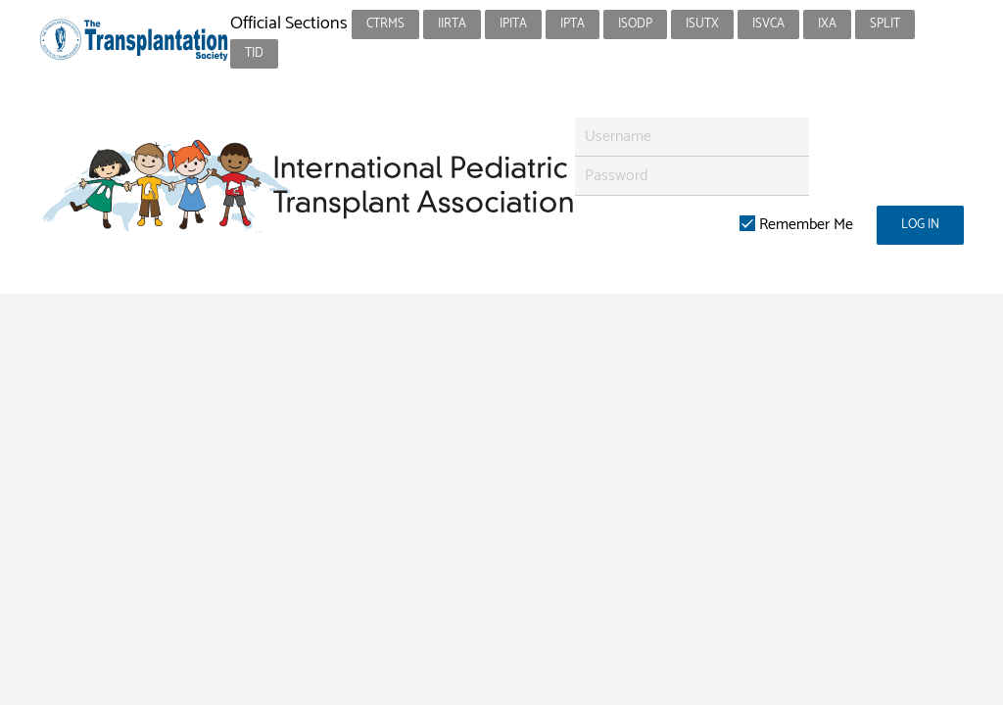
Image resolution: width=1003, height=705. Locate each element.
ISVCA (768, 24)
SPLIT (885, 24)
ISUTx (702, 24)
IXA (827, 24)
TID (254, 53)
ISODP (635, 24)
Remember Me (796, 225)
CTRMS (385, 24)
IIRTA (452, 24)
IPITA (513, 24)
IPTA (572, 24)
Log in (920, 224)
